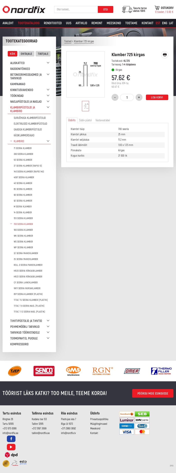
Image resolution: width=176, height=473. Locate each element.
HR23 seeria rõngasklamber (28, 276)
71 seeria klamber (23, 148)
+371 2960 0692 (68, 428)
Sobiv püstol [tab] (85, 120)
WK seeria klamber (23, 235)
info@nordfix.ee (10, 433)
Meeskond (114, 23)
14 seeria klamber (23, 212)
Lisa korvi (157, 97)
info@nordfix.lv (68, 433)
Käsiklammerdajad (24, 135)
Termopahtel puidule (24, 338)
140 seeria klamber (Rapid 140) (29, 171)
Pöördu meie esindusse (153, 394)
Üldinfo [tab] (71, 120)
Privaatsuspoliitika (99, 419)
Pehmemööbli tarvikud (25, 327)
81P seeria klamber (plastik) (28, 294)
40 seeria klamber (23, 183)
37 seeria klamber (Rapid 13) (28, 165)
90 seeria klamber (23, 194)
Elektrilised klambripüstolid (30, 124)
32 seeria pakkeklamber (26, 253)
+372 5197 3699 (39, 428)
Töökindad (17, 96)
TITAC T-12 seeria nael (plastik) (29, 311)
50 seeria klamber (23, 159)
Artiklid (81, 23)
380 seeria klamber (23, 154)
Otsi (105, 9)
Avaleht (8, 23)
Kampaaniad (17, 84)
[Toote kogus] (127, 97)
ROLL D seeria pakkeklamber (28, 265)
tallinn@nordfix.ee (41, 433)
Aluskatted (17, 63)
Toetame (131, 23)
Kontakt (147, 23)
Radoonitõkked (20, 69)
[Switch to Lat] (171, 23)
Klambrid (19, 141)
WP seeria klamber (23, 247)
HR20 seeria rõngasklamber (28, 270)
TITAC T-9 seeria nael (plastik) (29, 305)
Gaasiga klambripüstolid (28, 129)
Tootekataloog (29, 23)
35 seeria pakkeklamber (26, 259)
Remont (96, 23)
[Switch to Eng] (164, 23)
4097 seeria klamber (24, 177)
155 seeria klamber (23, 218)
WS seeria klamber (23, 241)
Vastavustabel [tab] (103, 120)
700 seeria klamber (23, 224)
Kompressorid (19, 344)
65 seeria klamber (23, 189)
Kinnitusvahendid (21, 90)
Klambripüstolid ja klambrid (22, 109)
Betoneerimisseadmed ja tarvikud (26, 76)
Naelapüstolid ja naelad (26, 102)
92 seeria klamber (23, 200)
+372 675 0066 (9, 428)
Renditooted (53, 23)
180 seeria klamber (23, 230)
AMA (171, 466)
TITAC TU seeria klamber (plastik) (31, 300)
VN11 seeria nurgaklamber (27, 288)
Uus (68, 23)
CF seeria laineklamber (26, 282)
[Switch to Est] (158, 23)
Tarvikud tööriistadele (25, 333)
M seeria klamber (23, 206)
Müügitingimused (98, 424)
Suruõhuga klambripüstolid (30, 118)
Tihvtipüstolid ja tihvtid (26, 321)
